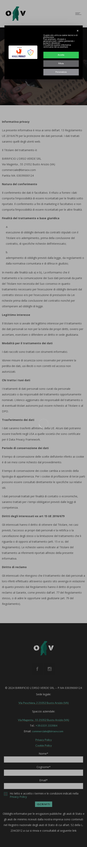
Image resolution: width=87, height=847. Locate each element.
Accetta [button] (61, 55)
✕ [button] (77, 30)
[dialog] (43, 52)
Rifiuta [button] (61, 63)
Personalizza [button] (61, 72)
